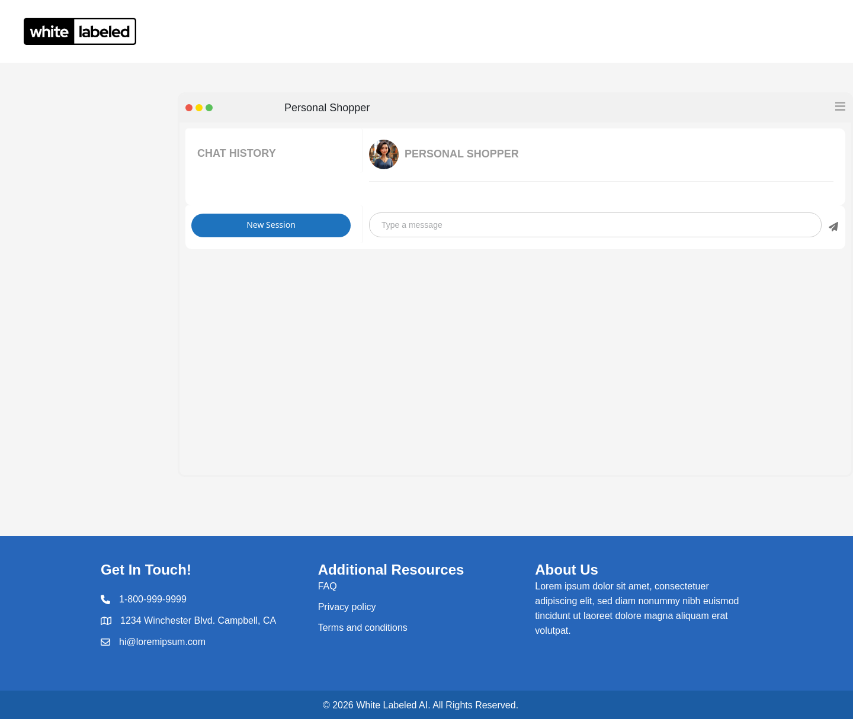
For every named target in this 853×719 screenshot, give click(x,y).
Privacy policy (347, 607)
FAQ (327, 586)
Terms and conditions (363, 628)
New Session (271, 224)
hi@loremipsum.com (162, 642)
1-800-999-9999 (153, 599)
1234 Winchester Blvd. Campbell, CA (198, 620)
